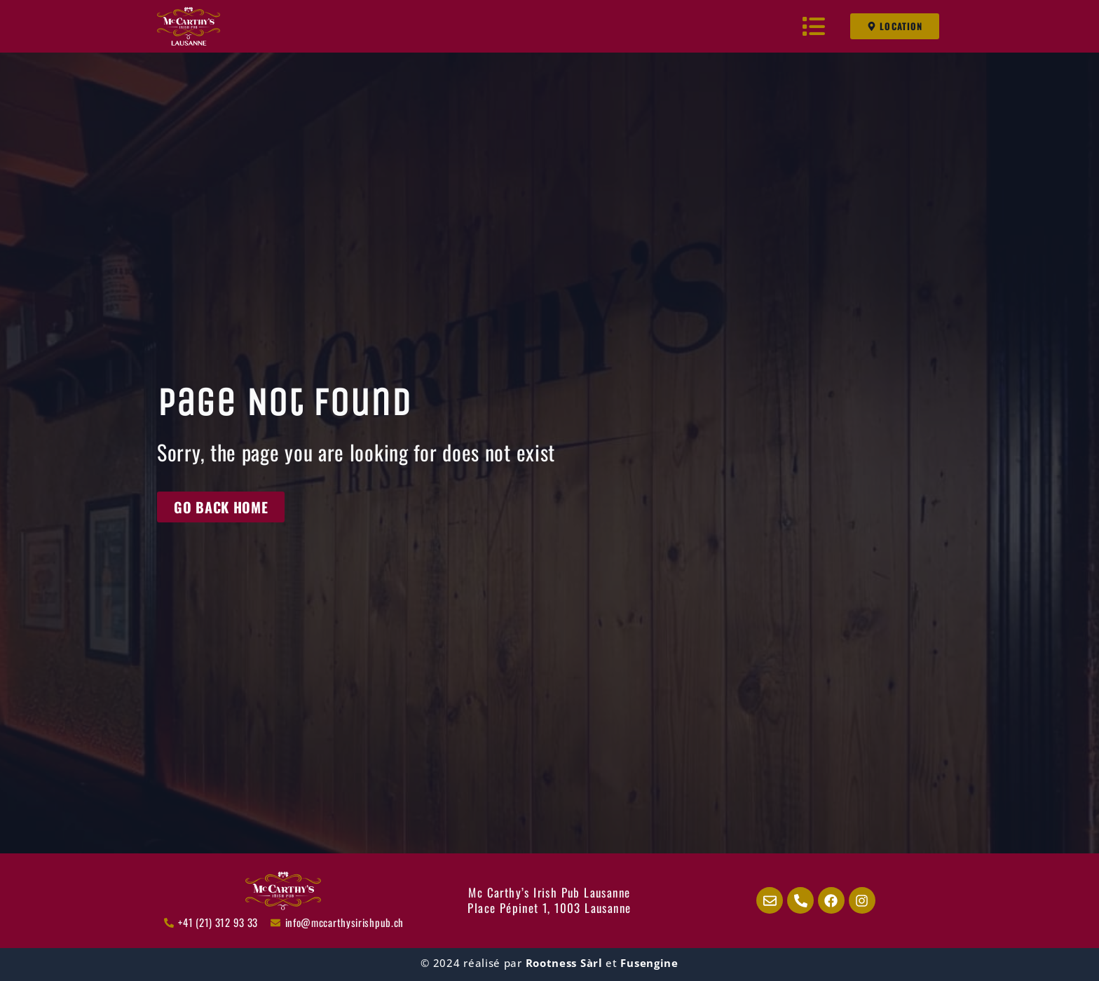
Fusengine (649, 963)
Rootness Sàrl (564, 963)
